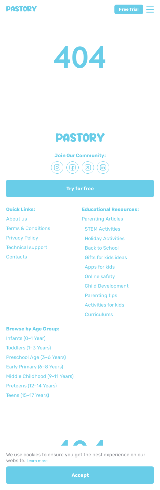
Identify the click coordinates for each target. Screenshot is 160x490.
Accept (80, 475)
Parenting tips (101, 295)
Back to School (102, 248)
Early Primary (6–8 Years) (34, 367)
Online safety (100, 276)
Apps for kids (100, 267)
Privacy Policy (22, 238)
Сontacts (16, 257)
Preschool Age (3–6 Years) (36, 357)
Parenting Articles (102, 219)
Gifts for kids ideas (106, 257)
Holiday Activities (105, 238)
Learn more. (37, 460)
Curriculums (99, 314)
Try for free (80, 188)
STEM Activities (102, 229)
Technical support (26, 247)
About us (16, 219)
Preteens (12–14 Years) (31, 386)
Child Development (106, 286)
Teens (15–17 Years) (27, 395)
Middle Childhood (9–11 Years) (39, 376)
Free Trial (129, 9)
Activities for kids (104, 305)
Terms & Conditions (28, 228)
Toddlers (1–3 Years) (28, 348)
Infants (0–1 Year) (25, 338)
